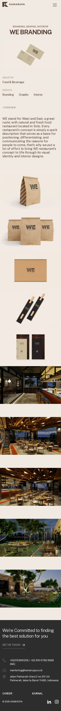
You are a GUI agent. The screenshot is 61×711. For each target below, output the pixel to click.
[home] (13, 5)
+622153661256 (19, 657)
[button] (55, 5)
